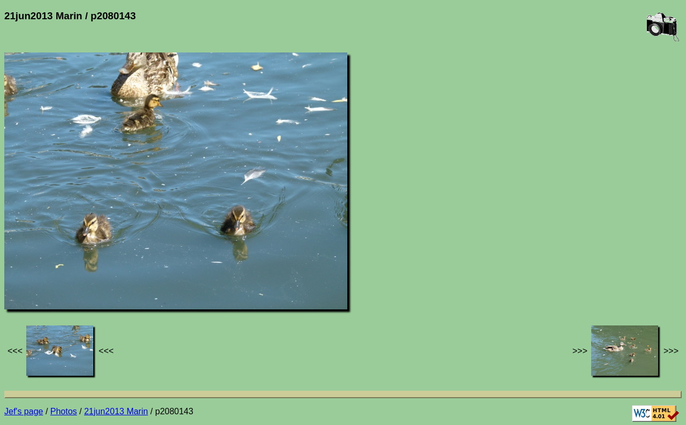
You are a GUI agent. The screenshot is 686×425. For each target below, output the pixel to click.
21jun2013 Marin (116, 411)
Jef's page (23, 411)
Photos (63, 411)
